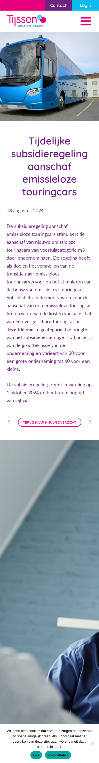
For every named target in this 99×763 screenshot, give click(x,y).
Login (85, 5)
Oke (36, 755)
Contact (58, 5)
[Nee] (92, 743)
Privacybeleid (58, 755)
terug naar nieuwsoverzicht (49, 422)
